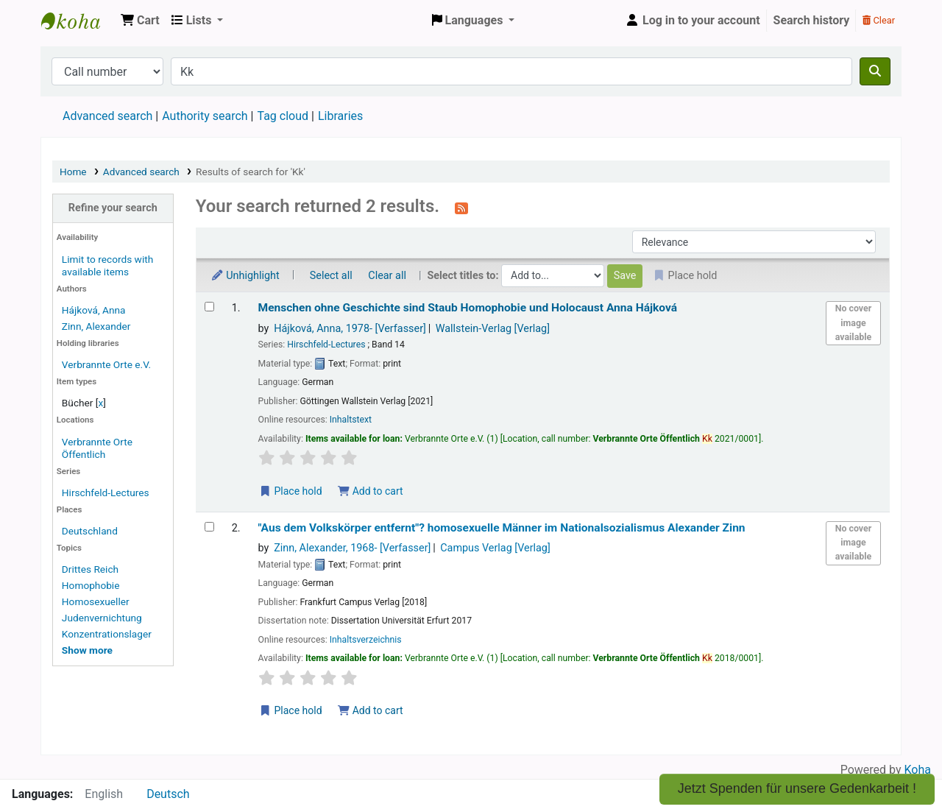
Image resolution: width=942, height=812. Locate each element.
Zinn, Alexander (96, 326)
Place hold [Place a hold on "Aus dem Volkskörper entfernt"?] (290, 710)
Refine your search (112, 208)
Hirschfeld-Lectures (105, 492)
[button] (140, 20)
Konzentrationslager (107, 634)
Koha (917, 770)
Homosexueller (96, 601)
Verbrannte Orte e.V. (106, 364)
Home (73, 171)
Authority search (204, 116)
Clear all (387, 275)
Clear (879, 20)
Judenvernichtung (102, 618)
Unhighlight (245, 275)
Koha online (78, 20)
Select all (331, 275)
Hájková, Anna (94, 310)
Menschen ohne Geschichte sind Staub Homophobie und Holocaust (468, 307)
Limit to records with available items (107, 265)
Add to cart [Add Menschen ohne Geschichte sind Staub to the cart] (370, 491)
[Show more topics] (87, 650)
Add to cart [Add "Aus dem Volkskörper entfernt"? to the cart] (370, 710)
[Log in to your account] (692, 20)
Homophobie (91, 585)
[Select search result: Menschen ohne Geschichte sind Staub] (209, 306)
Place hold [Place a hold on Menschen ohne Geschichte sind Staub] (290, 491)
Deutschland (90, 531)
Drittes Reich (90, 569)
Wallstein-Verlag (493, 328)
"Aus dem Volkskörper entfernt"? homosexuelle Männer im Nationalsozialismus (502, 527)
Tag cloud (282, 116)
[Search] (875, 71)
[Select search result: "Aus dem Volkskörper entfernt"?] (209, 527)
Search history (811, 20)
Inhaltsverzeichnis (366, 640)
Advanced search (107, 116)
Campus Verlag (495, 548)
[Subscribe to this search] (461, 208)
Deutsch (167, 794)
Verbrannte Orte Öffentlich (97, 448)
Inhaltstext (351, 419)
